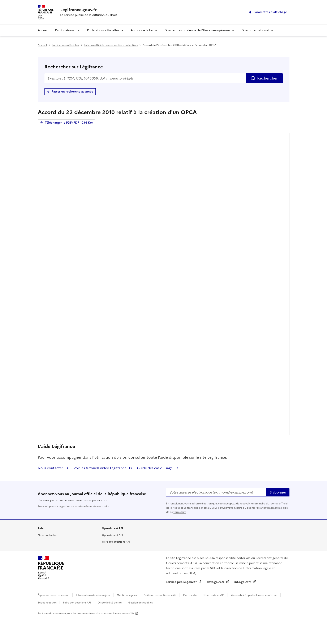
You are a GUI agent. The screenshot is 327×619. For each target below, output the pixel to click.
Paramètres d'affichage (270, 12)
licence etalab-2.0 (123, 613)
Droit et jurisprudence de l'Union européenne (197, 30)
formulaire (179, 512)
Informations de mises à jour (93, 595)
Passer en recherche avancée (72, 91)
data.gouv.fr (216, 582)
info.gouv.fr (243, 582)
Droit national (65, 30)
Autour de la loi (142, 30)
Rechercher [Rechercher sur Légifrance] (267, 78)
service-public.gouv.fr (182, 582)
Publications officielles (103, 30)
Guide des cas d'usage (155, 467)
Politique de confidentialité (160, 595)
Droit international (255, 30)
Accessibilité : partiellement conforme (254, 595)
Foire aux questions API (116, 542)
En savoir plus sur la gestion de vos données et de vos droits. (73, 506)
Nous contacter (51, 467)
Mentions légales (127, 595)
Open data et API (112, 535)
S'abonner (278, 492)
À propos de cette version (54, 595)
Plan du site (190, 595)
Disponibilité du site (110, 603)
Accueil (43, 30)
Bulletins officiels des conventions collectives (111, 45)
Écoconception (47, 603)
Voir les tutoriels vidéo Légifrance (100, 467)
